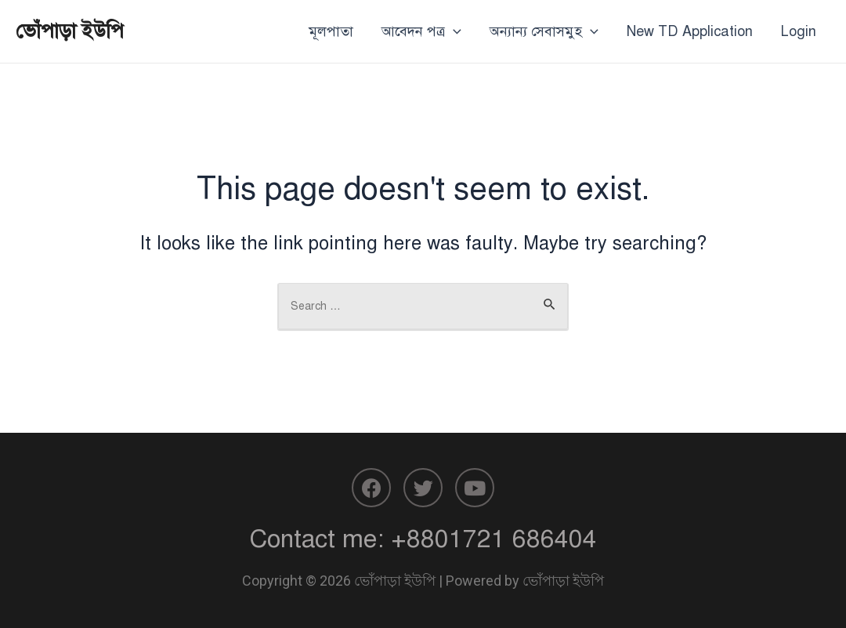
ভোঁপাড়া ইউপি (70, 30)
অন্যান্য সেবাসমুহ (544, 31)
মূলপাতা (331, 31)
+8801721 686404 (494, 538)
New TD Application (690, 31)
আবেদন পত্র (421, 31)
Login (798, 31)
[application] (453, 31)
